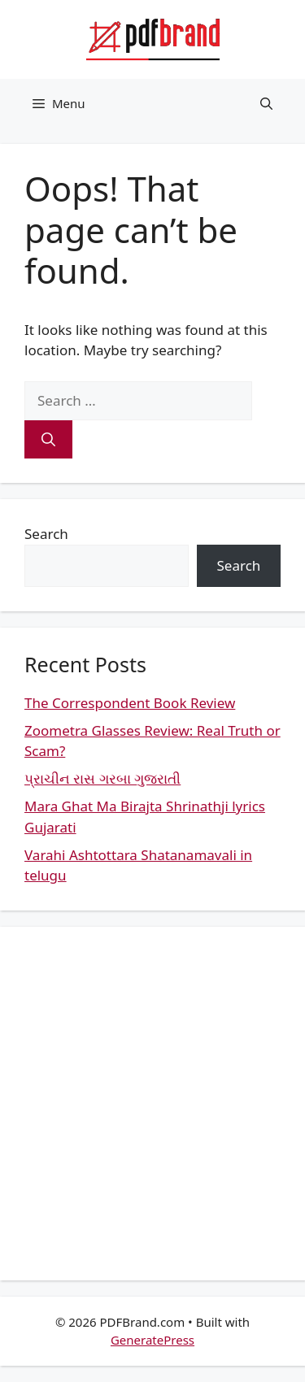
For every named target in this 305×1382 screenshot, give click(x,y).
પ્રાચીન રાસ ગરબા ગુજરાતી (102, 778)
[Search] (48, 439)
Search (46, 533)
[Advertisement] (152, 1103)
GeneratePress (152, 1340)
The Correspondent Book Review (129, 702)
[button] (266, 103)
